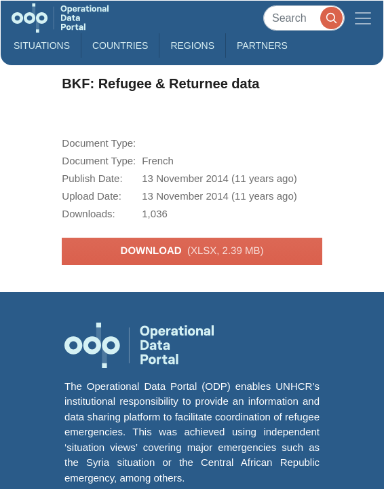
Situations (42, 45)
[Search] (304, 18)
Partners (262, 45)
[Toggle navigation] (363, 18)
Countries (120, 45)
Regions (192, 45)
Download (192, 251)
